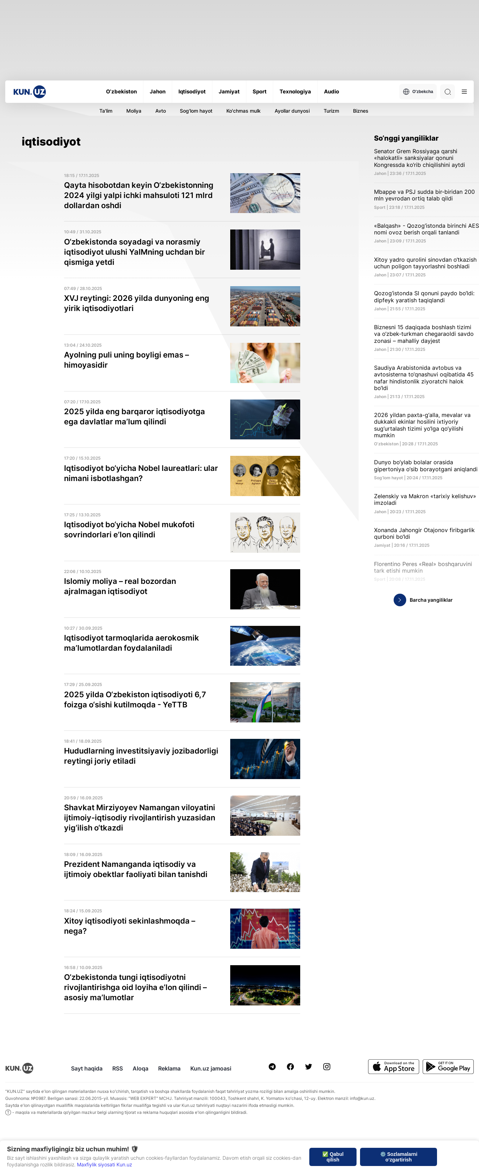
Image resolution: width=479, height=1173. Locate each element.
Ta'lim (105, 111)
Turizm (331, 111)
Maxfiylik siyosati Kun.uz (104, 1164)
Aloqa (140, 1068)
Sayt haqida (87, 1068)
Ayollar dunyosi (292, 111)
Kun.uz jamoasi (210, 1068)
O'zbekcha (418, 91)
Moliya (133, 111)
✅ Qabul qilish (333, 1157)
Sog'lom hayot (196, 111)
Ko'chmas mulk (243, 111)
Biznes (360, 111)
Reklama (169, 1068)
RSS (117, 1068)
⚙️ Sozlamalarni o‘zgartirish (398, 1157)
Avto (160, 111)
